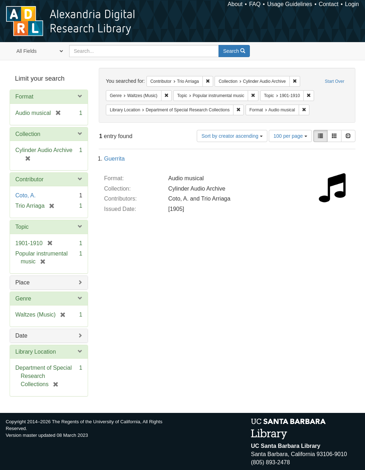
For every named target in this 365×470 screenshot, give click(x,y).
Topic (22, 227)
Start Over (334, 81)
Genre (23, 298)
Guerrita (114, 159)
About (235, 4)
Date (21, 336)
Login (352, 4)
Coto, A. (25, 195)
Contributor (29, 179)
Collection (27, 134)
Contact (328, 4)
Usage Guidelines (289, 4)
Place (22, 282)
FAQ (255, 4)
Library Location (35, 352)
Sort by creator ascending (231, 136)
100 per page (290, 136)
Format (24, 97)
